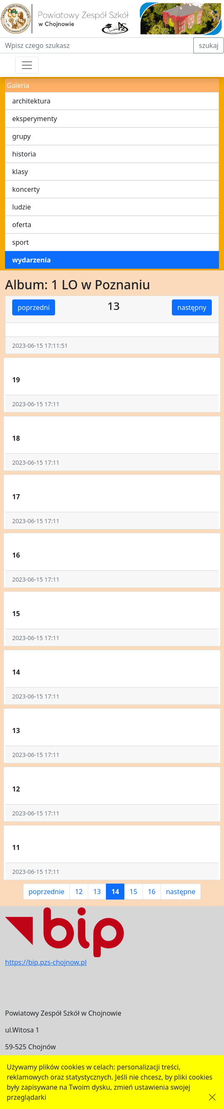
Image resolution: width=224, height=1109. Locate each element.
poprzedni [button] (34, 307)
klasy (20, 171)
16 (151, 891)
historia (24, 154)
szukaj (209, 45)
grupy (21, 136)
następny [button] (191, 307)
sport (20, 242)
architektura (31, 101)
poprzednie (46, 891)
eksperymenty (34, 118)
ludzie (21, 207)
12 (78, 891)
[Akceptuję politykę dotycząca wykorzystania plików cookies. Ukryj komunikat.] (212, 1097)
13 (97, 891)
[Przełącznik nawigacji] (27, 65)
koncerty (26, 189)
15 (133, 891)
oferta (22, 224)
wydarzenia (31, 260)
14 (115, 891)
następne (180, 891)
